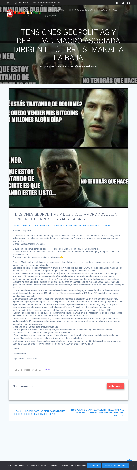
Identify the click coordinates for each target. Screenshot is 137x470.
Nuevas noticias (108, 10)
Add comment (115, 393)
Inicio (48, 10)
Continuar (94, 465)
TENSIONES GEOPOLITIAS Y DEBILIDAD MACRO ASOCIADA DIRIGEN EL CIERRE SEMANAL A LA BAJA (61, 232)
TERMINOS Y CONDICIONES (82, 10)
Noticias (47, 376)
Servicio (59, 10)
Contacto (50, 16)
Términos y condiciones (116, 465)
